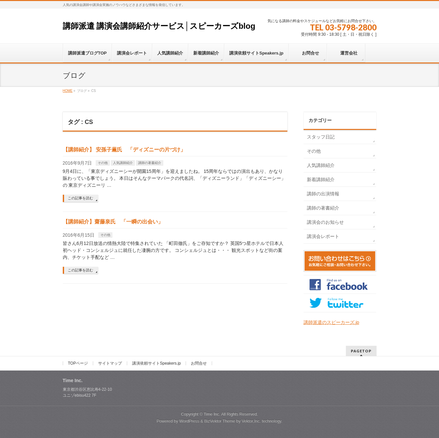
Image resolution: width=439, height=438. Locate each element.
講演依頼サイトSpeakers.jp (156, 363)
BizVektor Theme (219, 421)
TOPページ (78, 363)
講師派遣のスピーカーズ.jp (331, 322)
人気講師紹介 (123, 163)
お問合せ (199, 363)
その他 (103, 163)
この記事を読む (80, 198)
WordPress (189, 421)
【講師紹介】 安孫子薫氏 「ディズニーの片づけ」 (124, 149)
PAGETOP (361, 351)
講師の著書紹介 (149, 163)
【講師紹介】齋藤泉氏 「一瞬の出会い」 (113, 221)
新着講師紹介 (321, 179)
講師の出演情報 (323, 193)
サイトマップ (110, 363)
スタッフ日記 (321, 136)
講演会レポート (323, 236)
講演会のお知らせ (325, 222)
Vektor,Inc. (251, 421)
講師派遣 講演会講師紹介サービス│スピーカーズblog (159, 25)
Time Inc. (211, 414)
